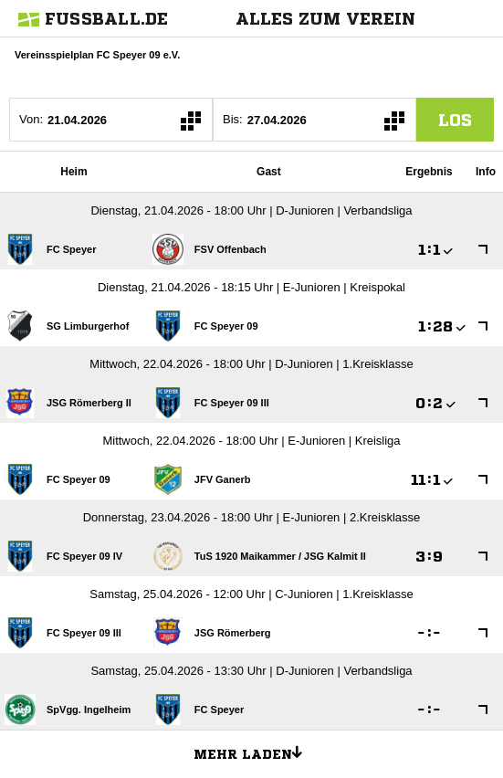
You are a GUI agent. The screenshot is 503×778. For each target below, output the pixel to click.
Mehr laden (255, 751)
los (455, 119)
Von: (31, 119)
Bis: (233, 119)
